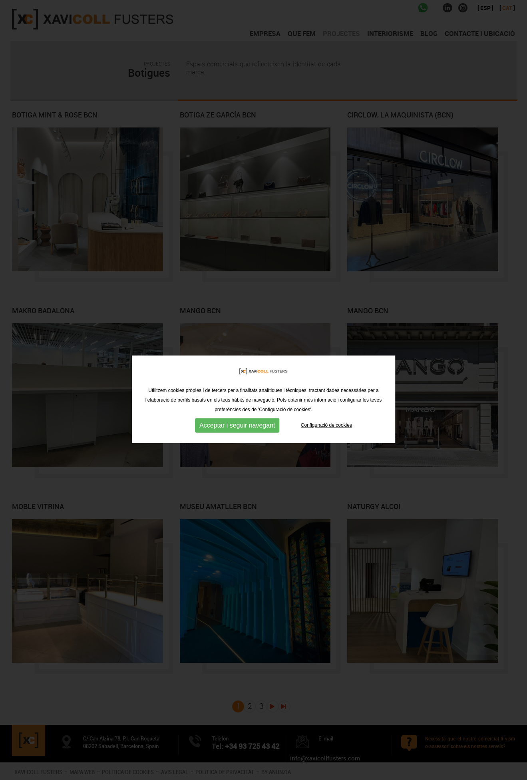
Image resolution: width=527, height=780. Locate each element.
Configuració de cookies (326, 431)
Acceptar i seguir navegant (237, 431)
